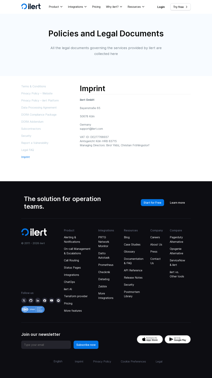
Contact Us (155, 261)
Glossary (129, 251)
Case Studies (132, 244)
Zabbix (102, 286)
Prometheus (105, 265)
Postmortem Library (132, 294)
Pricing (96, 6)
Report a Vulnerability (34, 143)
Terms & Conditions (33, 86)
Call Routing (71, 260)
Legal (159, 361)
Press (153, 251)
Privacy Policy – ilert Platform (40, 100)
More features (73, 310)
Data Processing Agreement (39, 107)
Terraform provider (76, 296)
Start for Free (152, 202)
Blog (127, 237)
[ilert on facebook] (44, 300)
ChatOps (69, 282)
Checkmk (104, 272)
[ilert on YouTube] (51, 300)
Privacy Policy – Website (37, 93)
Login (161, 7)
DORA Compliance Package (39, 114)
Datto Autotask (104, 255)
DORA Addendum (32, 121)
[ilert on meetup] (58, 300)
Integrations (71, 275)
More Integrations (105, 296)
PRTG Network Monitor (103, 242)
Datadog (103, 279)
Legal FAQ (27, 150)
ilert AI (68, 289)
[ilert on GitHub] (31, 300)
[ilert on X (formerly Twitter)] (24, 300)
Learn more (177, 202)
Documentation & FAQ (133, 261)
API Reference (133, 270)
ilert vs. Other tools (177, 274)
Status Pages (72, 267)
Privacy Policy (102, 361)
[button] (55, 7)
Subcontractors (31, 128)
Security (26, 135)
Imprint (25, 157)
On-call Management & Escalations (77, 251)
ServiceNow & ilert (177, 263)
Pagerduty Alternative (176, 239)
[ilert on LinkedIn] (38, 300)
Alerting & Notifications (72, 239)
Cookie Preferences (133, 361)
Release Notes (133, 277)
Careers (155, 237)
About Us (156, 244)
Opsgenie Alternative (176, 251)
